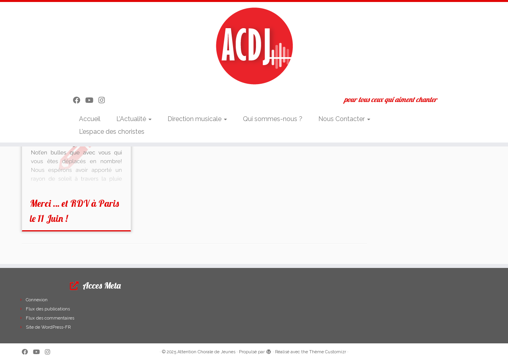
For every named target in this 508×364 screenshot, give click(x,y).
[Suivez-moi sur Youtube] (91, 100)
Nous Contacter (344, 119)
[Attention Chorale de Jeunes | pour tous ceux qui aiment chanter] (254, 45)
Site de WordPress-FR (48, 327)
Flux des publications (48, 309)
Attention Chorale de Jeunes (206, 351)
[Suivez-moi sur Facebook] (79, 100)
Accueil (89, 119)
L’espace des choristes (111, 131)
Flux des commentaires (50, 318)
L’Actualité (134, 119)
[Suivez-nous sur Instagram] (104, 100)
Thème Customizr (327, 351)
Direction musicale (197, 119)
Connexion (37, 299)
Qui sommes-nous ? (272, 119)
